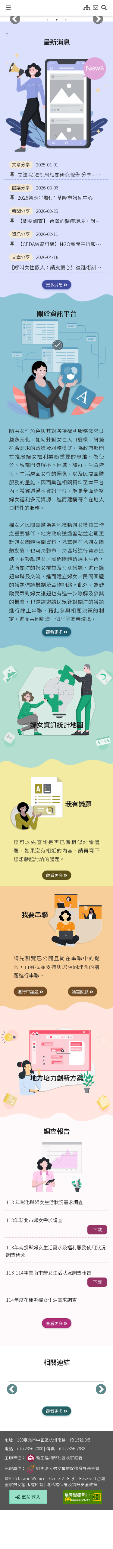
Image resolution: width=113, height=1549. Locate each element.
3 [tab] (66, 20)
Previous (15, 19)
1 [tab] (48, 20)
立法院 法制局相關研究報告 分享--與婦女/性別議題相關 (54, 174)
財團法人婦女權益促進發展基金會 (63, 1468)
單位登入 (28, 1497)
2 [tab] (57, 20)
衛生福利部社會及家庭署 (55, 1457)
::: (6, 34)
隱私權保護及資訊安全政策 (72, 1484)
